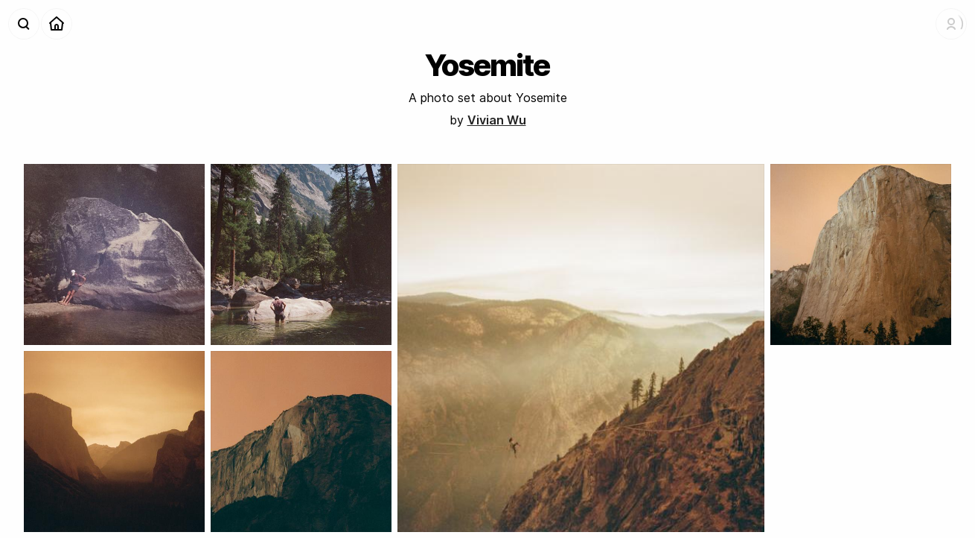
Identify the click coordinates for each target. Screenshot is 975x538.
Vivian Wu (496, 120)
